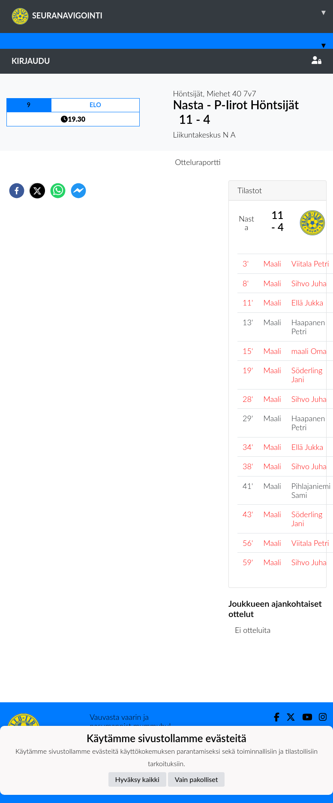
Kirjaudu (166, 61)
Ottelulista (256, 673)
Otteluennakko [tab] (136, 162)
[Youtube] (303, 717)
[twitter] (37, 190)
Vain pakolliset (196, 779)
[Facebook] (273, 717)
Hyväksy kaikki (137, 779)
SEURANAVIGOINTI (172, 12)
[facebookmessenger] (78, 190)
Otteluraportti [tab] (198, 162)
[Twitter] (287, 717)
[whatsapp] (58, 190)
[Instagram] (319, 717)
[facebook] (16, 190)
